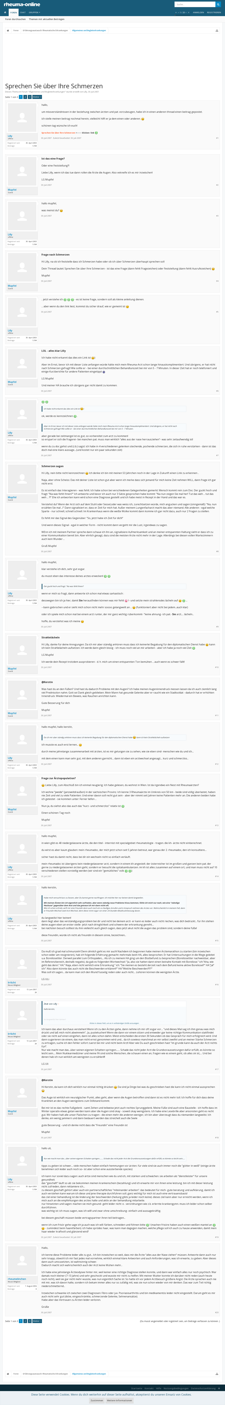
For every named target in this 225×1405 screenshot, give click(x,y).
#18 (216, 1137)
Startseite (136, 1388)
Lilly (85, 91)
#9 (217, 626)
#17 (216, 1069)
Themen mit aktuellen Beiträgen (46, 19)
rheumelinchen (17, 1278)
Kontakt (149, 1388)
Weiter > (37, 96)
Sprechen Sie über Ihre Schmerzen (58, 132)
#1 (217, 138)
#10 (216, 667)
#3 (217, 215)
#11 (216, 715)
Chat (23, 12)
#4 (217, 281)
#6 (217, 391)
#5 (217, 312)
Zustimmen (97, 1400)
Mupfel (12, 189)
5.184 (35, 146)
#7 (217, 455)
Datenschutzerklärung (203, 1388)
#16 (216, 984)
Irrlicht (12, 982)
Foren (13, 12)
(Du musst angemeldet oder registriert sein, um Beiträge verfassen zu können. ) (180, 1321)
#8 (217, 551)
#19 (216, 1237)
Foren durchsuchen (15, 19)
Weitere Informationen (119, 1400)
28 (36, 992)
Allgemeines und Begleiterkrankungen (47, 91)
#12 (216, 764)
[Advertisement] (112, 57)
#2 (217, 185)
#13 (216, 825)
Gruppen (33, 12)
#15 (216, 940)
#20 (216, 1312)
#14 (216, 876)
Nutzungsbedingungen (176, 1388)
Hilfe (158, 1388)
